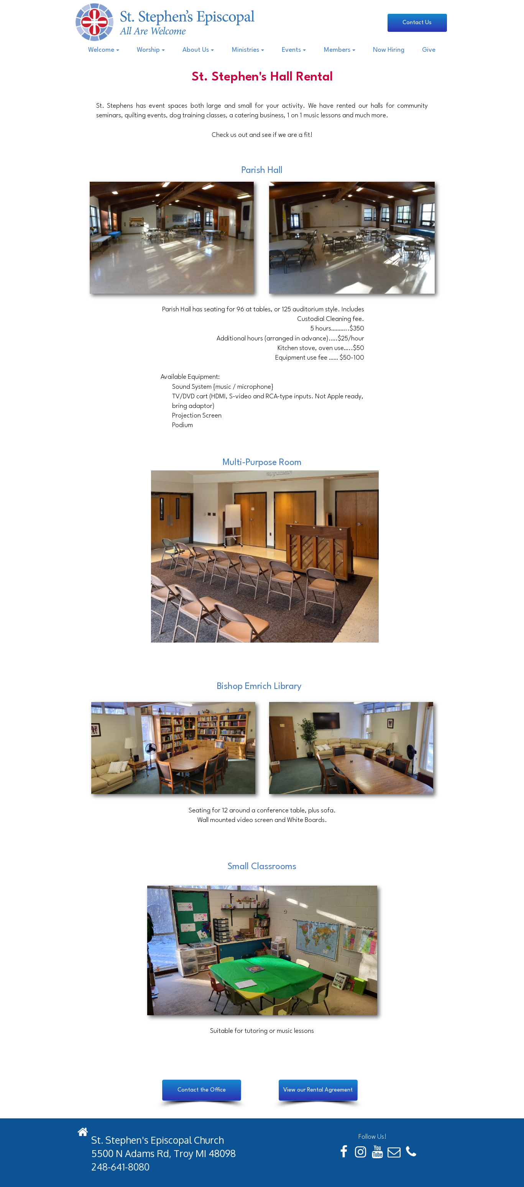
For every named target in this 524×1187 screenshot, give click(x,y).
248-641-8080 (120, 1167)
